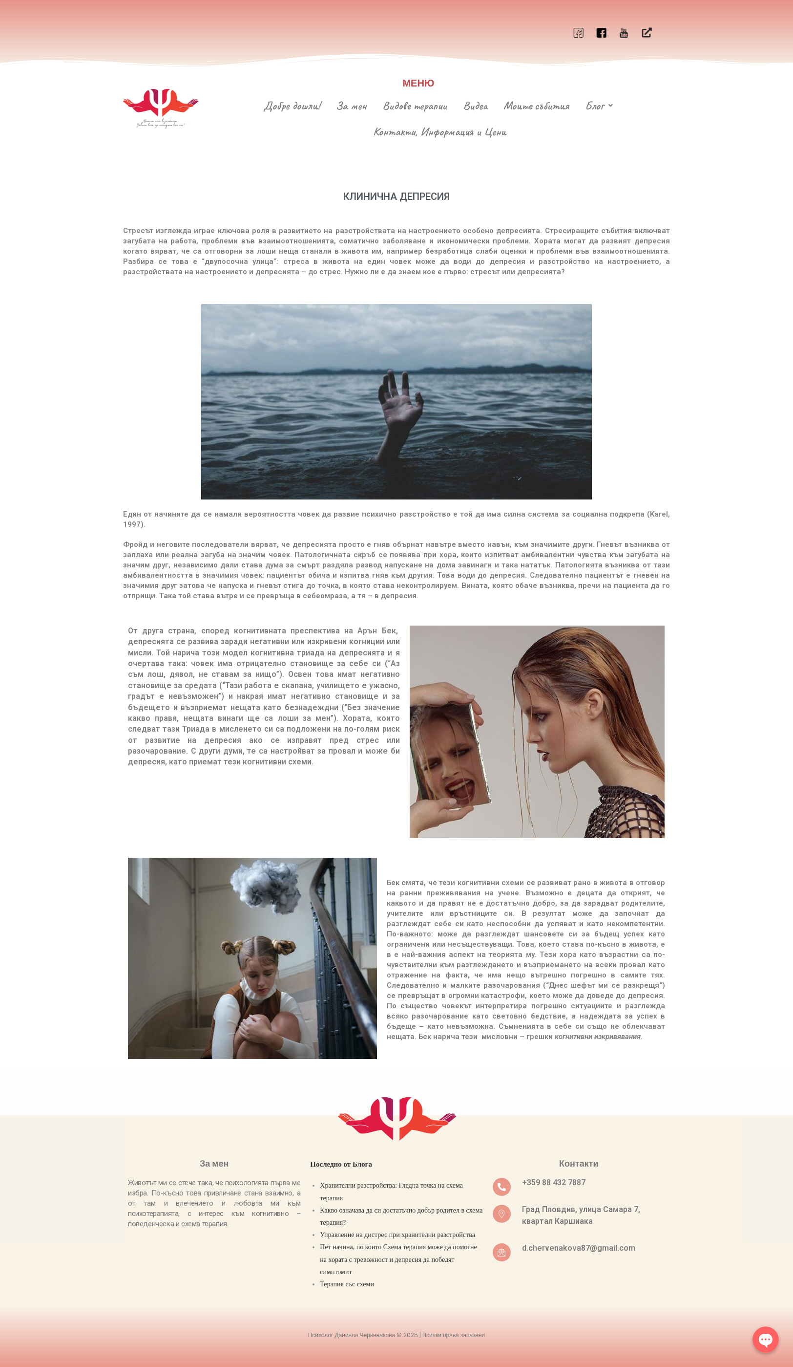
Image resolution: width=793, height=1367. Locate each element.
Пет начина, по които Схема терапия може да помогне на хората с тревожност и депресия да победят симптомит (398, 1259)
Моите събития (536, 105)
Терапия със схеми (347, 1283)
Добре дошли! (291, 105)
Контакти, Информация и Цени (439, 131)
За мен (351, 105)
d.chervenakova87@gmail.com (578, 1247)
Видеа (475, 105)
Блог (599, 105)
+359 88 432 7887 (553, 1182)
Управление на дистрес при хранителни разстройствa (397, 1233)
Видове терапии (414, 105)
